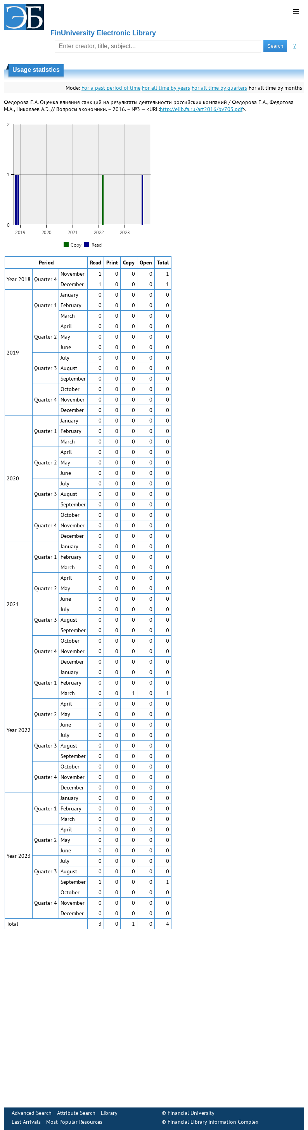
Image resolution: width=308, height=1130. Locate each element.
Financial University (191, 1112)
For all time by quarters (219, 87)
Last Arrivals (26, 1121)
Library (109, 1112)
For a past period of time (110, 87)
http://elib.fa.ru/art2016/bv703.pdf (201, 109)
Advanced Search (32, 1112)
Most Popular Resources (74, 1121)
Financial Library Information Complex (213, 1121)
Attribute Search (76, 1112)
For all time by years (166, 87)
